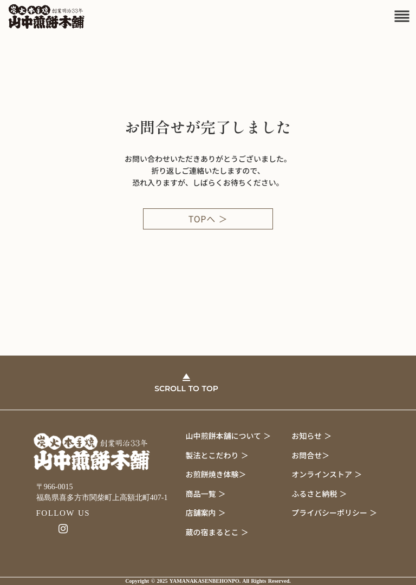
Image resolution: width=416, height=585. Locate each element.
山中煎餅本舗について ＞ (228, 435)
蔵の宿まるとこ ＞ (217, 532)
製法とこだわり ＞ (217, 455)
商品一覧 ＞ (206, 493)
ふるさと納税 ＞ (319, 493)
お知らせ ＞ (311, 435)
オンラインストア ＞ (326, 474)
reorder (402, 16)
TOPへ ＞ (208, 218)
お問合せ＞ (310, 455)
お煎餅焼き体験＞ (216, 474)
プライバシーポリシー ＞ (334, 512)
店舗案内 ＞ (206, 512)
